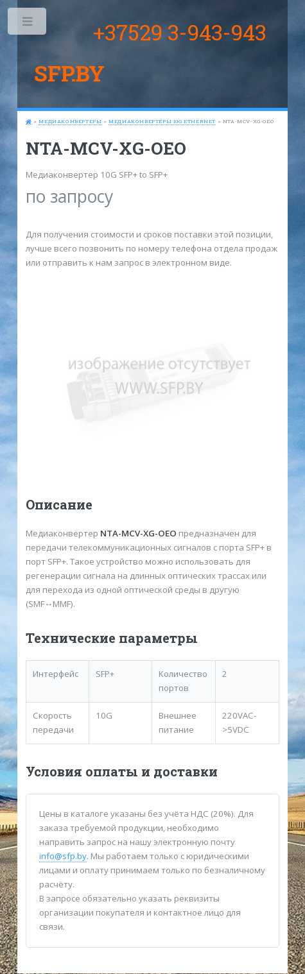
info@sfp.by (63, 856)
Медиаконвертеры (70, 121)
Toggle (28, 24)
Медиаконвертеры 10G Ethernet (162, 121)
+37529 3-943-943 (179, 32)
